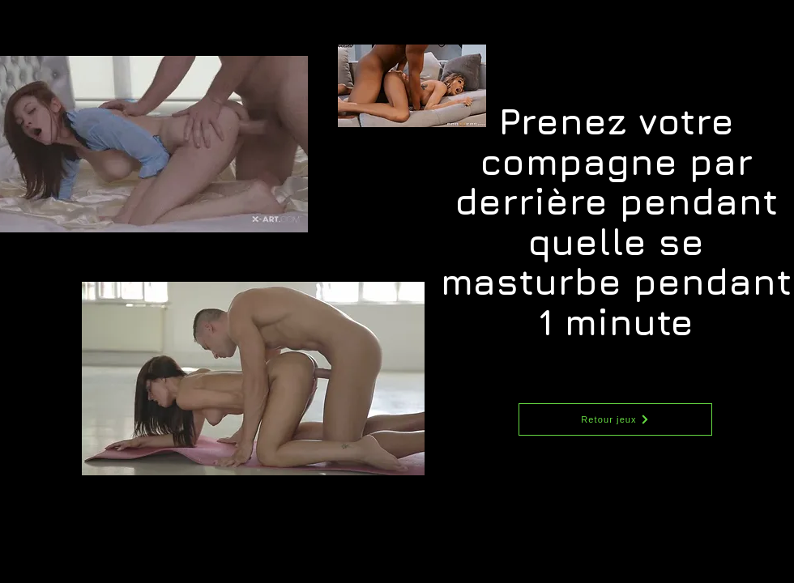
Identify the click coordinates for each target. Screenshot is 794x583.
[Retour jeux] (615, 419)
